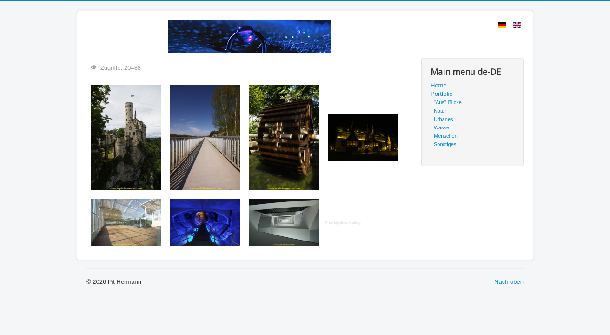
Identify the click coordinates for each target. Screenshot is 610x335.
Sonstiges (445, 144)
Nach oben (509, 281)
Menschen (446, 136)
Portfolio (442, 93)
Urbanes (443, 119)
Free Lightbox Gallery (343, 223)
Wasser (442, 127)
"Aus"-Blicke (448, 102)
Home (439, 85)
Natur (440, 111)
